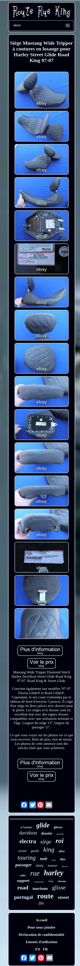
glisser (58, 827)
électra (65, 866)
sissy (40, 865)
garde (35, 851)
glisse (59, 887)
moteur (52, 865)
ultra (62, 851)
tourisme (40, 888)
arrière (60, 834)
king (48, 849)
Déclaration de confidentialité (41, 935)
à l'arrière (26, 827)
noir (43, 858)
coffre (23, 875)
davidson (28, 833)
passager (23, 864)
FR (45, 949)
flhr (41, 903)
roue (54, 860)
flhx (62, 859)
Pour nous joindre (41, 927)
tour (50, 881)
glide (42, 825)
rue (35, 873)
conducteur (39, 881)
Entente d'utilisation (41, 942)
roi (59, 841)
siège (45, 842)
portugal (23, 897)
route (45, 896)
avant (22, 851)
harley (53, 873)
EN (37, 949)
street (63, 897)
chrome (62, 881)
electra (27, 841)
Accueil (41, 920)
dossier (46, 833)
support (23, 880)
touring (26, 857)
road (22, 888)
